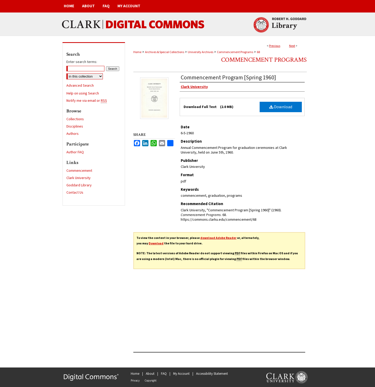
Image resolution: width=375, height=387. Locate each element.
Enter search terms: (81, 62)
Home (137, 52)
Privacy (135, 381)
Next (292, 46)
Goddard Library (79, 185)
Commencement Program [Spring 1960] (228, 77)
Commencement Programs (235, 52)
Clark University (78, 178)
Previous (274, 46)
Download (280, 107)
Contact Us (74, 192)
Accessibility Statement (212, 373)
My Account (181, 373)
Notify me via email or (86, 100)
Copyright (151, 381)
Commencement (79, 170)
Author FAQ (75, 152)
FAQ (164, 373)
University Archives (200, 52)
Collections (75, 119)
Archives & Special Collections (164, 52)
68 (258, 52)
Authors (72, 133)
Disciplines (74, 126)
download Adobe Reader (218, 238)
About (150, 373)
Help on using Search (82, 93)
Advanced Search (80, 85)
